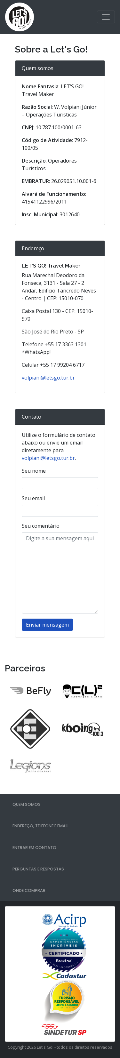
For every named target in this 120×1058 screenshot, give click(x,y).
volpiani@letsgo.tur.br (48, 377)
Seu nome (34, 470)
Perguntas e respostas (38, 869)
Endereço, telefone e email (40, 826)
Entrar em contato (34, 847)
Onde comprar (28, 890)
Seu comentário (41, 525)
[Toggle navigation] (106, 17)
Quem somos (26, 804)
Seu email (33, 498)
